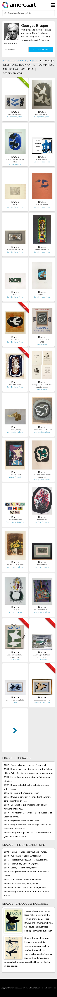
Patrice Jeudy (42, 389)
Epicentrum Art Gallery (15, 522)
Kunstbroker (42, 344)
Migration (42, 294)
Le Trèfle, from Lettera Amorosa (42, 475)
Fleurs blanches (15, 384)
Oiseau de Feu (15, 339)
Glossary (48, 988)
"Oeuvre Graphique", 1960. (42, 340)
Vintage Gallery (15, 164)
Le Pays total (42, 565)
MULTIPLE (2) (10, 69)
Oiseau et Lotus (15, 474)
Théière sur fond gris (15, 249)
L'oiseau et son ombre (42, 700)
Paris (15, 204)
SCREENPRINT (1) (12, 73)
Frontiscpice (42, 520)
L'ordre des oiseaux (15, 520)
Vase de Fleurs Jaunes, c (15, 565)
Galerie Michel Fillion (42, 162)
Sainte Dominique (42, 249)
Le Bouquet (15, 610)
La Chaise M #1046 (42, 610)
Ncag (15, 702)
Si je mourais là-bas (15, 114)
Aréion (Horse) (15, 429)
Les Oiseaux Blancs (42, 114)
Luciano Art (14, 660)
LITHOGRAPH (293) (43, 65)
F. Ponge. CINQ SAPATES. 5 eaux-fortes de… (42, 385)
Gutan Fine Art (15, 477)
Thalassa (15, 294)
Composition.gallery (15, 117)
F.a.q (54, 988)
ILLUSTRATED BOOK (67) (17, 65)
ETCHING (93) (47, 60)
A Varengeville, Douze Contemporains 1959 (41, 656)
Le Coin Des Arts (41, 522)
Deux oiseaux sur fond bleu (15, 160)
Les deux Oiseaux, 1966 (15, 700)
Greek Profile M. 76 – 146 (42, 429)
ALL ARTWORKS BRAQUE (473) (20, 60)
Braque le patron (42, 159)
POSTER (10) (27, 69)
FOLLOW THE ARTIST (41, 50)
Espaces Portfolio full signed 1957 (15, 656)
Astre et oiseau (42, 204)
